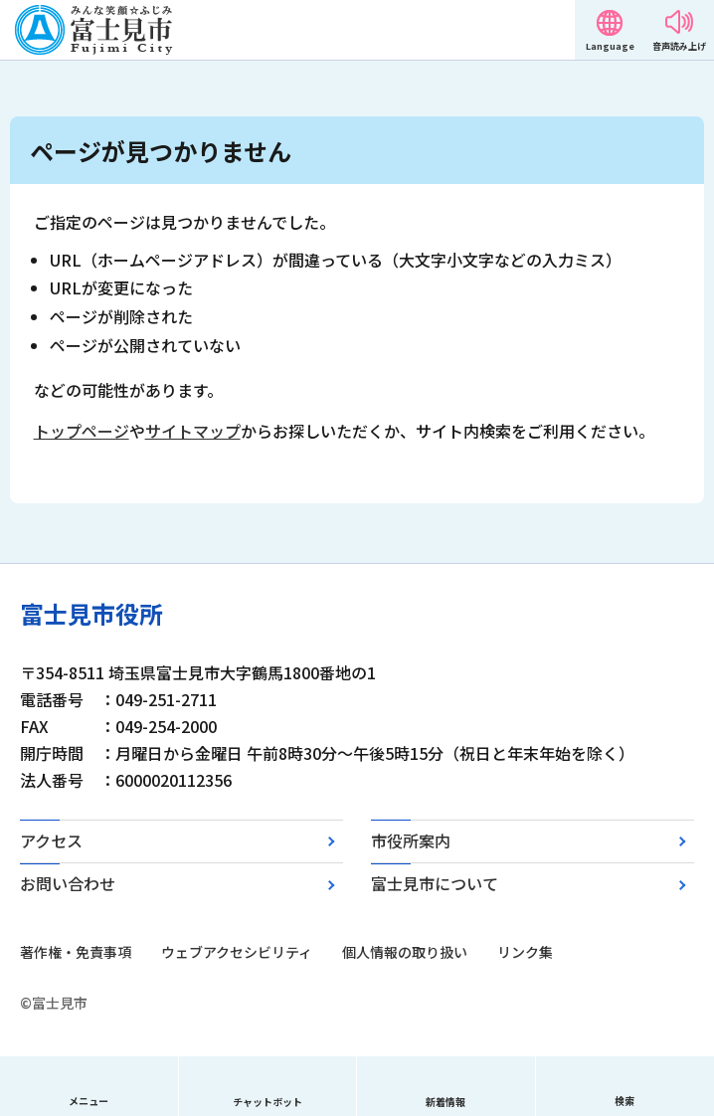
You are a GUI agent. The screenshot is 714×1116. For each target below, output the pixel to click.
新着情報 (445, 1101)
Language (610, 46)
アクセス (51, 840)
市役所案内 (410, 840)
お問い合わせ (67, 883)
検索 (624, 1100)
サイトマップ (193, 431)
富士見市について (434, 883)
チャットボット (267, 1101)
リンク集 (525, 952)
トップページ (81, 431)
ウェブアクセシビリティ (236, 952)
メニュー (88, 1100)
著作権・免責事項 (75, 952)
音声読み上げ (679, 46)
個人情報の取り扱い (404, 952)
